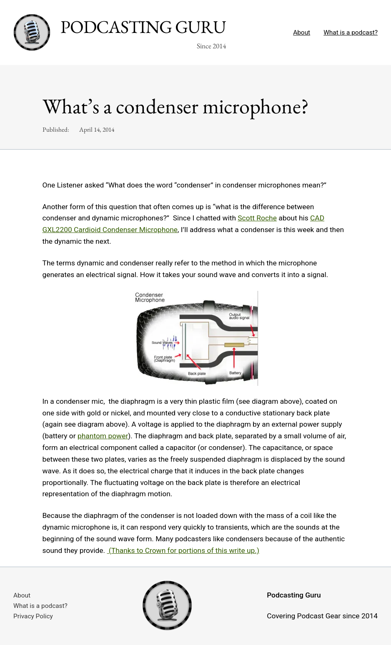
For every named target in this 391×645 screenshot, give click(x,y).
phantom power (103, 436)
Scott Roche (257, 218)
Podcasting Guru (143, 26)
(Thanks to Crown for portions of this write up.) (183, 550)
